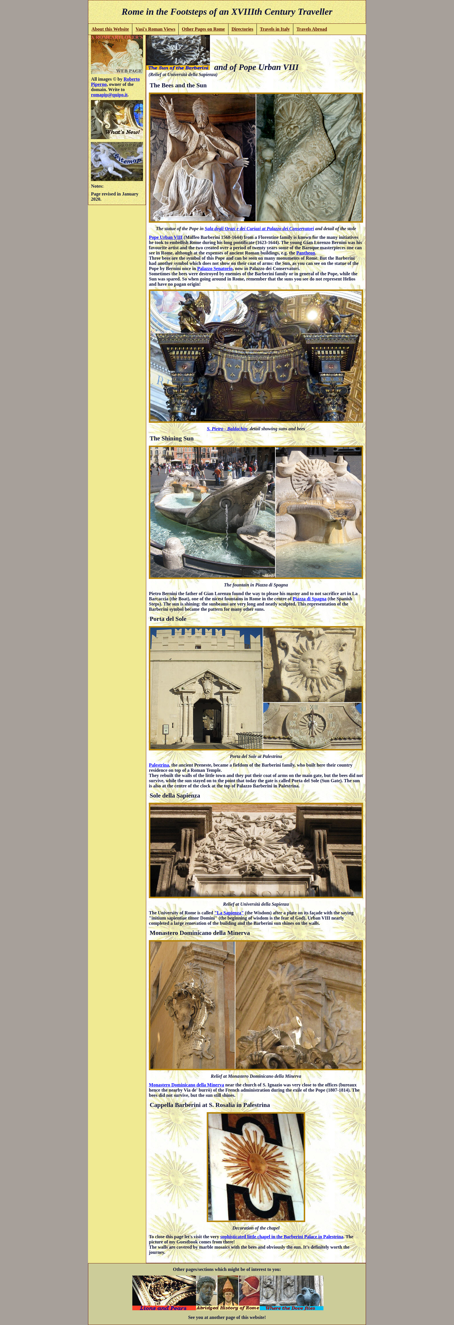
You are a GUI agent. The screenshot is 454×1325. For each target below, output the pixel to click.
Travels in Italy (275, 29)
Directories (242, 29)
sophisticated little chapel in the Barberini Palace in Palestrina (281, 1236)
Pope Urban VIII (165, 237)
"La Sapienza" (229, 912)
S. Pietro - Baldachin (227, 428)
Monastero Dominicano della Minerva (186, 1084)
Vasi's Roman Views (155, 29)
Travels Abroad (311, 29)
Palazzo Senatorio (215, 268)
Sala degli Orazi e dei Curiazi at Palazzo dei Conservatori (259, 228)
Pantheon (305, 252)
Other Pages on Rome (203, 29)
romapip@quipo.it (109, 94)
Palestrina (159, 765)
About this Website (110, 29)
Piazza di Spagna (309, 598)
